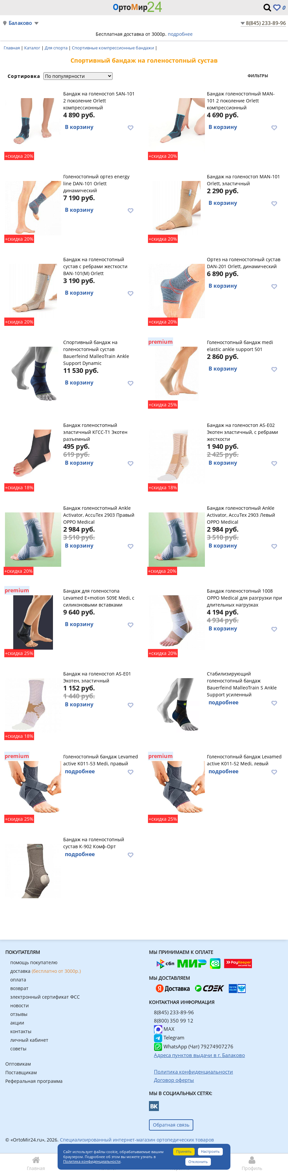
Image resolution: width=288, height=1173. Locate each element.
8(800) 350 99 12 (173, 1020)
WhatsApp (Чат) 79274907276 (193, 1046)
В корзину (79, 127)
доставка (45, 971)
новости (19, 1005)
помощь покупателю (34, 962)
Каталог (32, 48)
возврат (19, 988)
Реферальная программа (34, 1081)
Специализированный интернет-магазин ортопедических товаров (137, 1140)
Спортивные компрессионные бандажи (113, 48)
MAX (164, 1029)
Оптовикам (18, 1064)
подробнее (180, 34)
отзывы (18, 1014)
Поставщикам (21, 1072)
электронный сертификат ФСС (45, 997)
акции (17, 1023)
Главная (12, 48)
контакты (20, 1031)
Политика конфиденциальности (91, 1161)
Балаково (20, 23)
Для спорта (57, 48)
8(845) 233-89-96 (266, 23)
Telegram (169, 1037)
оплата (18, 979)
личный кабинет (29, 1040)
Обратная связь (171, 1125)
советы (18, 1048)
